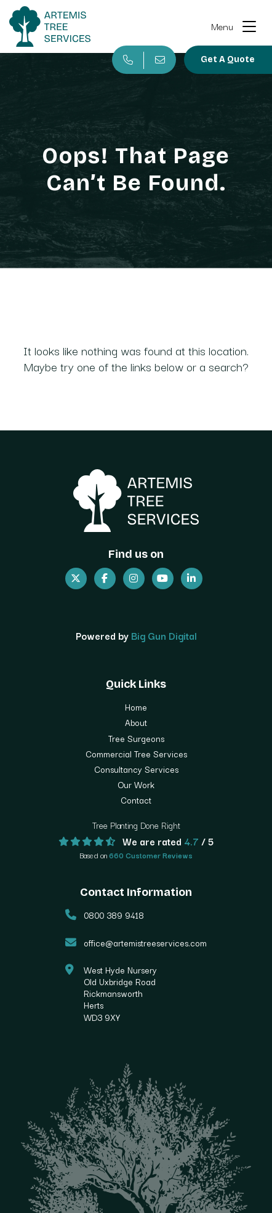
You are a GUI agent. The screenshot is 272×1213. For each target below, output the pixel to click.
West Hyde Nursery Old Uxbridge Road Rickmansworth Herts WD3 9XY (120, 993)
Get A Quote (228, 59)
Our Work (136, 784)
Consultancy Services (136, 769)
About (136, 722)
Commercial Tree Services (136, 753)
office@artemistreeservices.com (145, 942)
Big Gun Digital (164, 635)
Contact (136, 800)
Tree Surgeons (136, 738)
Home (136, 707)
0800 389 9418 (114, 915)
